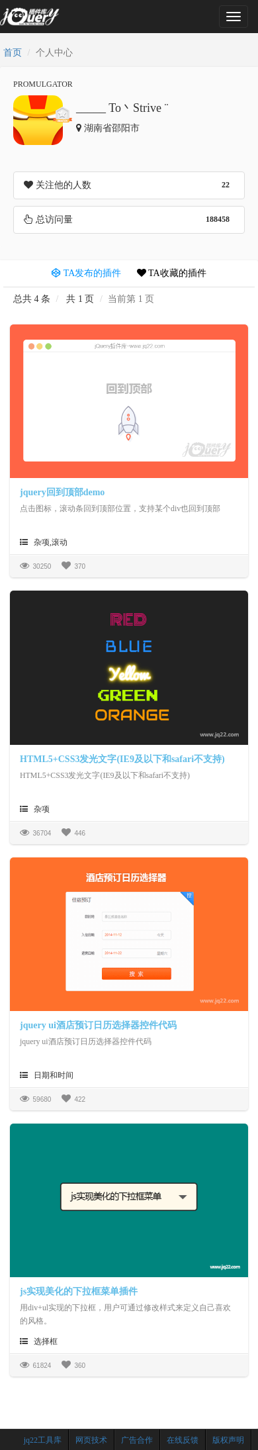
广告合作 (137, 1440)
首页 (12, 53)
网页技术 (91, 1440)
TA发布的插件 (86, 273)
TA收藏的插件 (171, 273)
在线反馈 (182, 1440)
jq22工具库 (43, 1440)
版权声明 (228, 1440)
